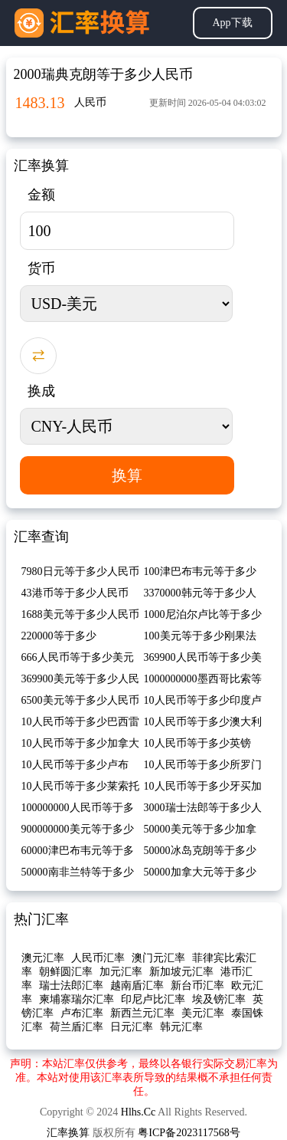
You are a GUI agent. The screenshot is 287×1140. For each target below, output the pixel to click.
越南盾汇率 (137, 985)
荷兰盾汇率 (76, 1027)
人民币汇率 (98, 958)
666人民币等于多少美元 (77, 657)
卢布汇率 (81, 1013)
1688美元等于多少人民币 (80, 614)
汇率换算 (68, 1132)
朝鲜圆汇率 (66, 971)
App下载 (232, 22)
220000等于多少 (58, 636)
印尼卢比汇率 (153, 999)
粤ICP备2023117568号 (189, 1132)
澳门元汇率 (158, 958)
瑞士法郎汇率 (71, 985)
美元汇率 (202, 1013)
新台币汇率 (197, 985)
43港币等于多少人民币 (75, 593)
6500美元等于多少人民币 (80, 700)
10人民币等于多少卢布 (75, 764)
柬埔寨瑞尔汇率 (76, 999)
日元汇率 (131, 1027)
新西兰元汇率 (142, 1013)
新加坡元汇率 (181, 971)
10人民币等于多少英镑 (197, 743)
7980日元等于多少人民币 (80, 571)
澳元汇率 (42, 958)
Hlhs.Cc (138, 1112)
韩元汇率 (181, 1027)
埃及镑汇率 (219, 999)
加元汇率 (120, 971)
